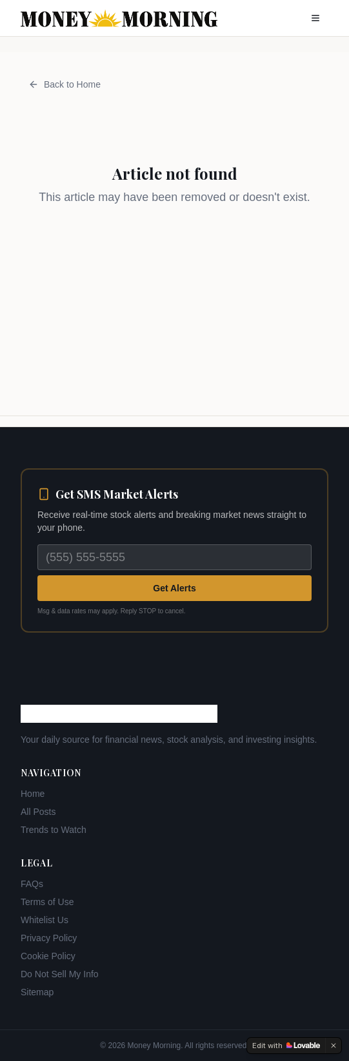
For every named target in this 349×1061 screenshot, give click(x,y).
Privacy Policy (49, 938)
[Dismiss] (333, 1045)
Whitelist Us (44, 920)
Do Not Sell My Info (60, 974)
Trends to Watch (53, 830)
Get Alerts (174, 588)
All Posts (38, 812)
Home (33, 794)
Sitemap (37, 992)
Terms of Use (47, 902)
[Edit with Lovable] (286, 1045)
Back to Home (64, 84)
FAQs (32, 884)
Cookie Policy (48, 956)
